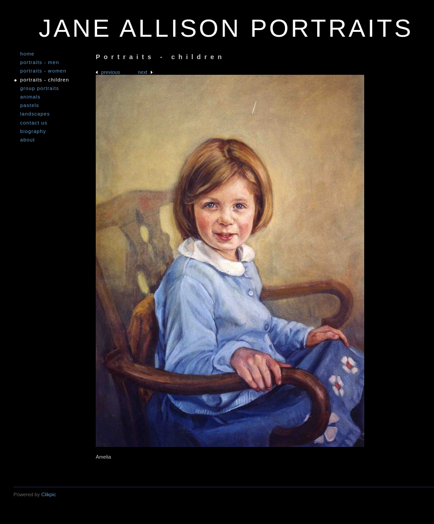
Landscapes (35, 114)
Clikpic (48, 494)
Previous (110, 72)
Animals (30, 96)
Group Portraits (39, 88)
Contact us (33, 122)
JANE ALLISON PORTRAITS (225, 28)
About (27, 139)
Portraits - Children (44, 79)
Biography (33, 131)
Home (27, 54)
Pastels (29, 105)
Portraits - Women (43, 71)
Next (142, 72)
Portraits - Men (39, 62)
